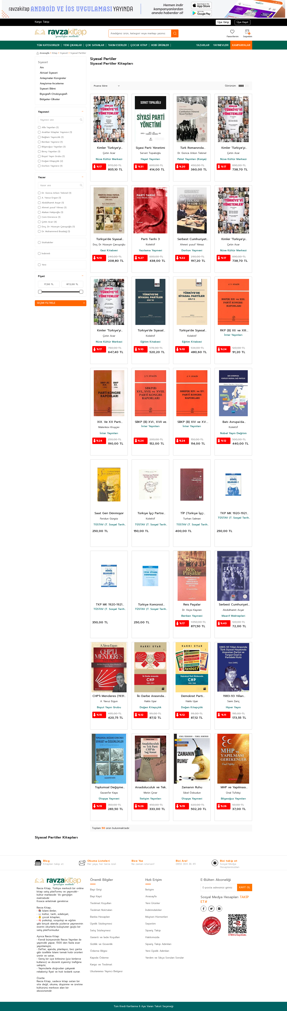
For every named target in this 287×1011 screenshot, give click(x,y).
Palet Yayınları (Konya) (191, 159)
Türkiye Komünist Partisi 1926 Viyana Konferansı (150, 605)
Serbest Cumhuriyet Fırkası (233, 605)
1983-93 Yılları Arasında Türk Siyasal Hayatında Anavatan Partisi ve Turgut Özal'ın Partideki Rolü (233, 696)
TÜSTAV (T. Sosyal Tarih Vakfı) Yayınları (109, 524)
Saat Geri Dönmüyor (109, 513)
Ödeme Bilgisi (98, 951)
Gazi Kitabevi (109, 250)
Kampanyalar (241, 45)
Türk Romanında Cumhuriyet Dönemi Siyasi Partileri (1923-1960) (192, 148)
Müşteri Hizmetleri (156, 917)
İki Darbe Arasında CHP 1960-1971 (150, 696)
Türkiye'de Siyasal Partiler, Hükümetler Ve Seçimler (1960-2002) (109, 239)
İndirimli (44, 253)
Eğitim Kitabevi (150, 342)
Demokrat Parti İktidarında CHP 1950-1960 (192, 696)
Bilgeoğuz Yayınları (233, 798)
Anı (42, 67)
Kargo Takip (42, 22)
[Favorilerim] (232, 33)
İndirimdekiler (153, 910)
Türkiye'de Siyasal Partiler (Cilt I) (192, 330)
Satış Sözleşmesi (100, 930)
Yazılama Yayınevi (150, 250)
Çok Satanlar (94, 45)
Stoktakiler (45, 242)
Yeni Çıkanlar (72, 45)
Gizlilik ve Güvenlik (101, 944)
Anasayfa (43, 53)
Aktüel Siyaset (49, 73)
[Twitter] (213, 909)
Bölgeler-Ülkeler (50, 99)
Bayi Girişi (96, 890)
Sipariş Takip (153, 930)
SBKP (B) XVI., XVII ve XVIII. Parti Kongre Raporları (150, 422)
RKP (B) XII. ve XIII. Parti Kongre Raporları (233, 330)
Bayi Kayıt (96, 896)
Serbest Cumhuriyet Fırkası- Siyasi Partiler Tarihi (192, 239)
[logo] (60, 33)
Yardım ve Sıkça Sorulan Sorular (164, 958)
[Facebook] (204, 909)
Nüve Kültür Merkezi (109, 159)
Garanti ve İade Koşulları (105, 937)
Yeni (42, 264)
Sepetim (150, 924)
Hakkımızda (152, 937)
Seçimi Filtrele (60, 303)
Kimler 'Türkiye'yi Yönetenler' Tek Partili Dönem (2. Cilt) (109, 330)
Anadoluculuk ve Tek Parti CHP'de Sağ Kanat (150, 787)
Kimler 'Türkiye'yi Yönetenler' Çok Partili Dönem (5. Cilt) (109, 148)
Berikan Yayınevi (191, 616)
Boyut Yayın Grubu (109, 707)
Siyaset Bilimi (48, 89)
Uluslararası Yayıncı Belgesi (106, 971)
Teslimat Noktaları (101, 910)
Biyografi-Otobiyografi (53, 94)
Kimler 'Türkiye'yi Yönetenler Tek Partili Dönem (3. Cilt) (233, 239)
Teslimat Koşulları (100, 903)
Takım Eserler (117, 45)
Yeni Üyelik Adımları (157, 951)
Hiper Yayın (233, 707)
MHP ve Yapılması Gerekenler (233, 787)
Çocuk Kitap (138, 45)
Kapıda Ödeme (99, 958)
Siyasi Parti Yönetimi (150, 148)
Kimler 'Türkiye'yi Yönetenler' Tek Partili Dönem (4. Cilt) (233, 148)
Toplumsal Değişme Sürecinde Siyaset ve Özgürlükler (109, 787)
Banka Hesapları (100, 917)
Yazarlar (202, 45)
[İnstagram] (222, 909)
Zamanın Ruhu (192, 787)
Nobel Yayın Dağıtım (233, 433)
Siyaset (64, 53)
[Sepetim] (247, 33)
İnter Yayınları (233, 335)
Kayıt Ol (244, 887)
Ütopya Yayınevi (109, 798)
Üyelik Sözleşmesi (101, 924)
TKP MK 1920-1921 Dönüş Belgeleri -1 (233, 513)
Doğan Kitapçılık (150, 707)
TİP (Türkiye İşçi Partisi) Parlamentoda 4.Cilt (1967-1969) (192, 513)
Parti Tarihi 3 (150, 239)
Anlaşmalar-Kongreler (53, 78)
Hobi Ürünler (160, 45)
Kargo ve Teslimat (101, 964)
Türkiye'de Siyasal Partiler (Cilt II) (150, 330)
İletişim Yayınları (150, 798)
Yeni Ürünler (152, 903)
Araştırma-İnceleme (52, 83)
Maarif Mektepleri (233, 616)
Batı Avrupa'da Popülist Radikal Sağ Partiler (233, 422)
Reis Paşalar (192, 605)
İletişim (149, 890)
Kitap (54, 53)
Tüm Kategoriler (48, 45)
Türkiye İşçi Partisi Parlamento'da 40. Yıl (150, 513)
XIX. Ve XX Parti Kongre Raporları (109, 422)
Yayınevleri (220, 45)
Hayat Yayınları (150, 159)
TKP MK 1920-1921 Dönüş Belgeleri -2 (108, 605)
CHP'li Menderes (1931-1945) (108, 696)
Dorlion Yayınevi (191, 250)
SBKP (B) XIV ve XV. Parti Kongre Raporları (192, 422)
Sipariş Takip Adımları (158, 944)
